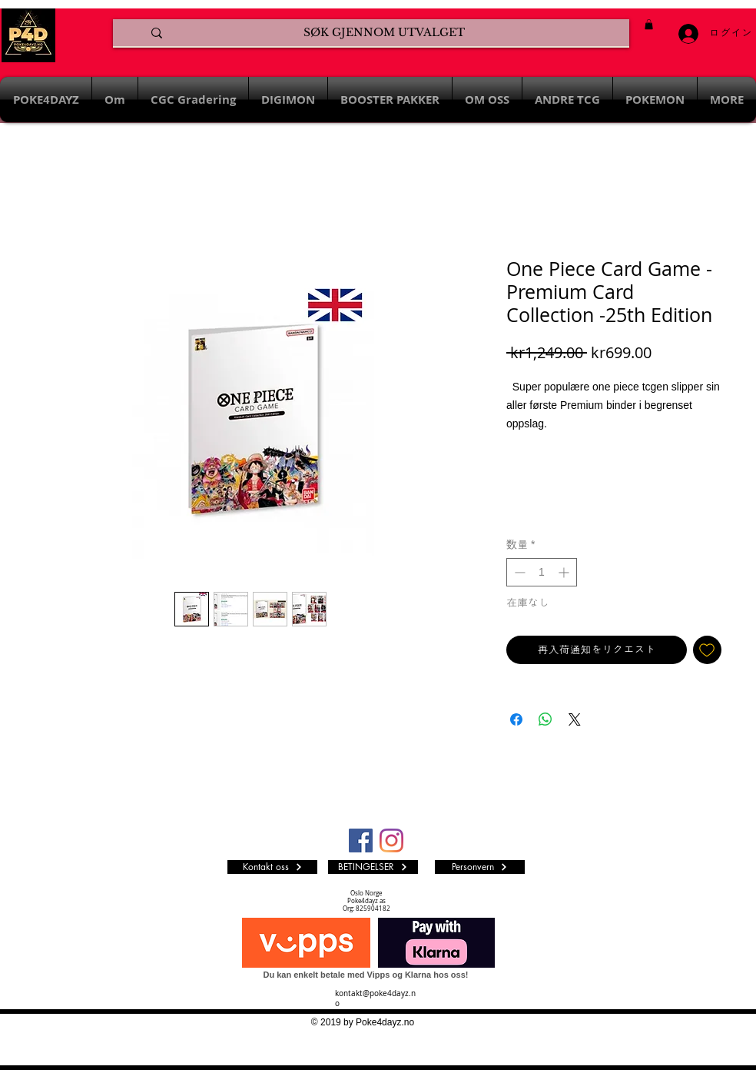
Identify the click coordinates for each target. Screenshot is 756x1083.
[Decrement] (518, 572)
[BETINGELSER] (373, 867)
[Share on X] (574, 719)
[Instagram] (391, 840)
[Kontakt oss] (272, 867)
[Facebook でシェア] (516, 719)
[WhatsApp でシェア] (545, 719)
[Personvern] (480, 867)
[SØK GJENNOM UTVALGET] (384, 33)
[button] (649, 24)
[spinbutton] (541, 572)
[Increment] (565, 572)
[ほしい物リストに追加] (707, 650)
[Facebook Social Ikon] (361, 840)
